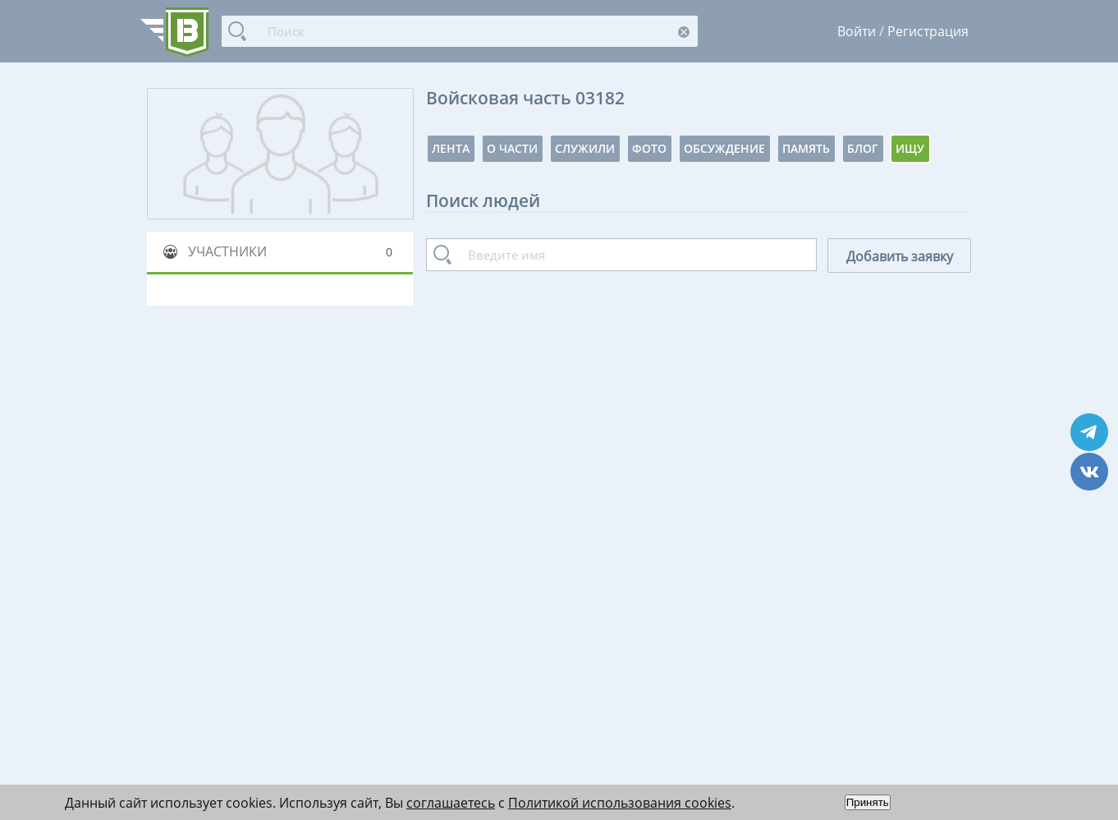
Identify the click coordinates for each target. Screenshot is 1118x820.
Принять (867, 802)
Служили (585, 148)
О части (512, 148)
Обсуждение (724, 148)
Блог (862, 148)
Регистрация (928, 31)
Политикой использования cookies (619, 803)
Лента (451, 148)
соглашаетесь (450, 803)
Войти (856, 31)
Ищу (910, 148)
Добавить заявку (899, 256)
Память (806, 148)
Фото (649, 148)
